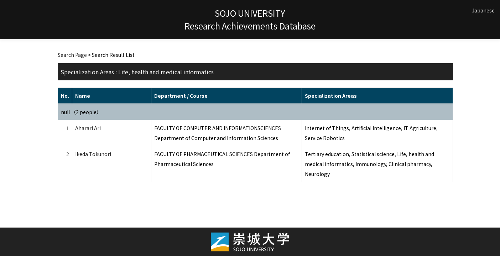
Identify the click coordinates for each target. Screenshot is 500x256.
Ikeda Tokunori (93, 154)
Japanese (483, 10)
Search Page (72, 54)
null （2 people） (81, 112)
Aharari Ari (88, 128)
